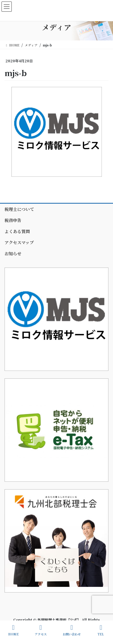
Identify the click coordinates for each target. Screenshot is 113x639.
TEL (101, 630)
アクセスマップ (19, 242)
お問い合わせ (72, 630)
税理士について (19, 209)
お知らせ (13, 253)
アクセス (41, 630)
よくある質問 (17, 231)
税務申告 (13, 220)
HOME (13, 630)
